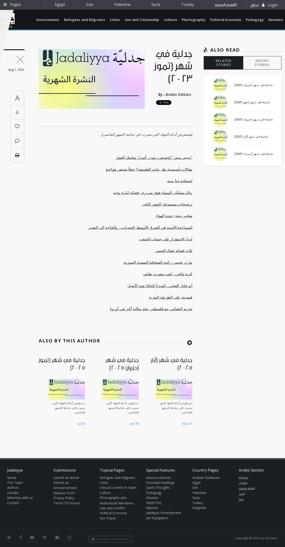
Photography (193, 19)
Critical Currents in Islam (118, 487)
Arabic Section (251, 470)
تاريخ (242, 494)
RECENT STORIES (262, 62)
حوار (241, 500)
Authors (13, 487)
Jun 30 (134, 423)
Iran (89, 4)
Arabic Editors (178, 94)
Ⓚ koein (271, 538)
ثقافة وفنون (247, 489)
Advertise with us (20, 497)
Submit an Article (66, 477)
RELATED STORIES (223, 62)
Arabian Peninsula (205, 477)
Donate (13, 492)
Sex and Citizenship (142, 19)
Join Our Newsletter (110, 539)
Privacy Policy (64, 498)
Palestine (122, 4)
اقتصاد (243, 483)
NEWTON (153, 503)
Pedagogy (255, 19)
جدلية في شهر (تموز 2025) (252, 102)
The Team (15, 482)
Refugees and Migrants (84, 19)
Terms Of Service (67, 503)
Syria (155, 4)
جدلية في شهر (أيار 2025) (251, 136)
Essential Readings (160, 482)
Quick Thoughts (158, 487)
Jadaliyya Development (163, 512)
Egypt (60, 4)
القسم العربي (225, 5)
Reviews (152, 497)
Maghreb (199, 508)
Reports (152, 508)
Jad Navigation (157, 518)
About (11, 477)
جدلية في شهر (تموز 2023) (173, 67)
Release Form (64, 493)
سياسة (243, 478)
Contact (13, 503)
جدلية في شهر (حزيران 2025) (253, 119)
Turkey (187, 4)
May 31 (187, 423)
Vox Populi (108, 518)
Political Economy (225, 19)
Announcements (158, 477)
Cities (115, 19)
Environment (48, 19)
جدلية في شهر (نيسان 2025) (253, 154)
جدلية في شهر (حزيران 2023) (253, 85)
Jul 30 (81, 423)
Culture (170, 19)
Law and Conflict (112, 508)
